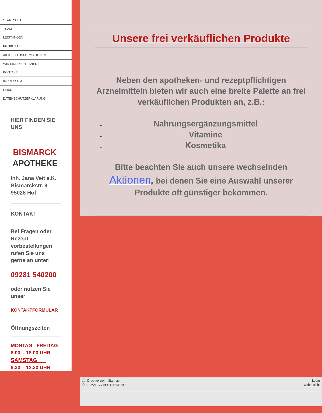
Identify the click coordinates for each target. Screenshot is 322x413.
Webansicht (311, 385)
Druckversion (94, 380)
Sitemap (113, 380)
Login (316, 380)
